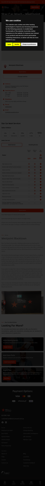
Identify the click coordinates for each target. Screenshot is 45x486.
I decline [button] (16, 44)
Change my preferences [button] (29, 44)
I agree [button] (9, 44)
